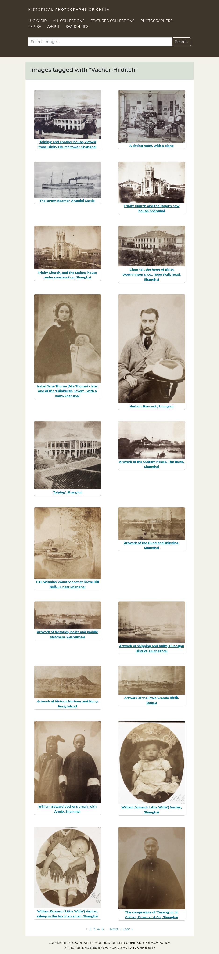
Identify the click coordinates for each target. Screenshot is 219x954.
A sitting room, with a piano (151, 146)
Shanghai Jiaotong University (129, 947)
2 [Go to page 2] (90, 929)
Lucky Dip (37, 21)
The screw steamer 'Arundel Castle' (67, 200)
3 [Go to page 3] (94, 929)
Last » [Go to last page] (127, 929)
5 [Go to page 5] (102, 929)
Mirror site (74, 947)
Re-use (34, 27)
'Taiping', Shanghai (68, 492)
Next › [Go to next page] (115, 929)
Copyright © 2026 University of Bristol (82, 943)
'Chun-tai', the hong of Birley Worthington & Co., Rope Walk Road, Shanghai (151, 274)
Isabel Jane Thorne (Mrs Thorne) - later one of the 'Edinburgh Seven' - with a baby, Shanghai (67, 391)
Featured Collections (112, 21)
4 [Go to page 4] (98, 929)
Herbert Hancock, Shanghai (152, 406)
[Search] (100, 41)
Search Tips (77, 27)
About (53, 27)
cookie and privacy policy (147, 943)
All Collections (68, 21)
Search (181, 42)
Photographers (156, 21)
